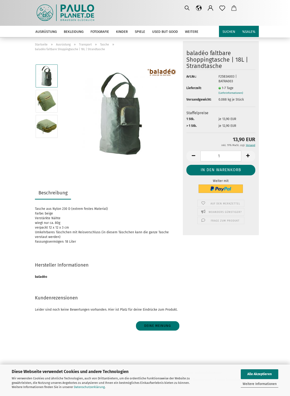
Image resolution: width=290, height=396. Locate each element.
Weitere (191, 32)
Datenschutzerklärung (89, 387)
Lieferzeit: (193, 88)
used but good (165, 32)
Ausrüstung (46, 32)
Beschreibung (53, 193)
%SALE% (248, 32)
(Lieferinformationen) (230, 92)
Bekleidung (73, 32)
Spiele (140, 32)
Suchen (228, 32)
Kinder (122, 32)
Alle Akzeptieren (259, 374)
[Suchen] (187, 8)
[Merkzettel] (222, 8)
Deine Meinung (157, 326)
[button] (199, 8)
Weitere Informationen (260, 384)
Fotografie (99, 32)
